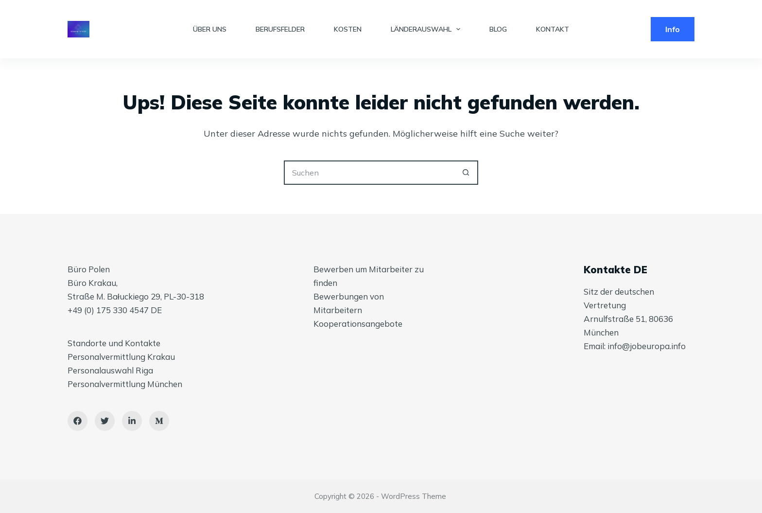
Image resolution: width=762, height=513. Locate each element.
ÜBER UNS (209, 29)
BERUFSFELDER (280, 29)
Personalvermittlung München (125, 384)
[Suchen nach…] (369, 172)
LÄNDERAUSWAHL (428, 29)
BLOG (498, 29)
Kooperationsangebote (357, 323)
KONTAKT (552, 29)
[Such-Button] (466, 172)
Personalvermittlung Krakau (121, 357)
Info (672, 29)
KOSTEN (348, 29)
